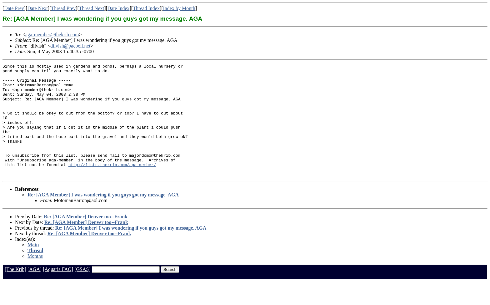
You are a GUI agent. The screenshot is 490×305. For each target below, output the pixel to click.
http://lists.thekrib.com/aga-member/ (112, 185)
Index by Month (179, 8)
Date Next (38, 8)
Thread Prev (63, 8)
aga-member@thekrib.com (52, 34)
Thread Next (91, 8)
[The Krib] (15, 291)
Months (35, 278)
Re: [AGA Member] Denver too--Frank (86, 239)
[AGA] (35, 291)
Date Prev (14, 8)
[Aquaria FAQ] (58, 291)
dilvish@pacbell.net (70, 45)
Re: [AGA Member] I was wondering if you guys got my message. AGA (103, 217)
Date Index (119, 8)
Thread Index (146, 8)
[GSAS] (82, 291)
